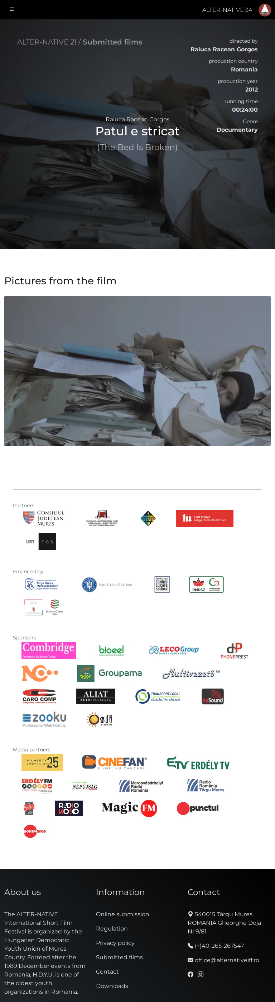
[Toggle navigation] (11, 10)
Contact (107, 971)
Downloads (112, 986)
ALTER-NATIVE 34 (227, 9)
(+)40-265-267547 (216, 945)
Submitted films (112, 42)
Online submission (122, 914)
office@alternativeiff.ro (223, 960)
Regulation (112, 928)
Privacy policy (115, 943)
